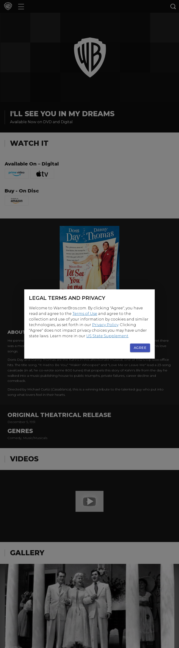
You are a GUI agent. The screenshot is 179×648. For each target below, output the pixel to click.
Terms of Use (84, 313)
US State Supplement (107, 336)
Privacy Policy (105, 325)
